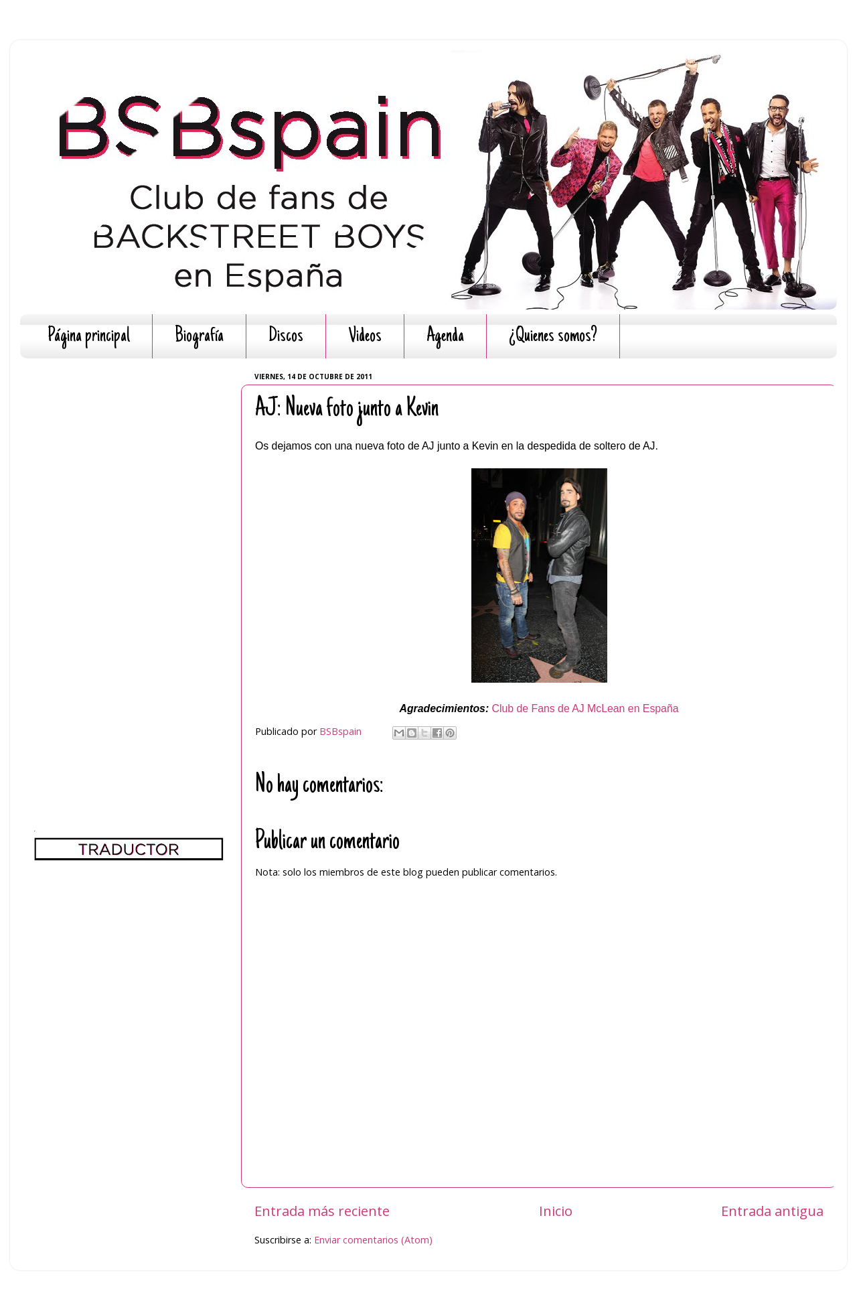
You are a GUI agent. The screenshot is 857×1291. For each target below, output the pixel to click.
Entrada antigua (772, 1210)
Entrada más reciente (322, 1210)
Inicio (555, 1210)
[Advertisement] (128, 569)
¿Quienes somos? (553, 337)
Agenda (445, 337)
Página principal (89, 337)
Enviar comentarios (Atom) (373, 1239)
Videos (365, 337)
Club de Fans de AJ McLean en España (585, 708)
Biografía (199, 337)
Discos (285, 337)
